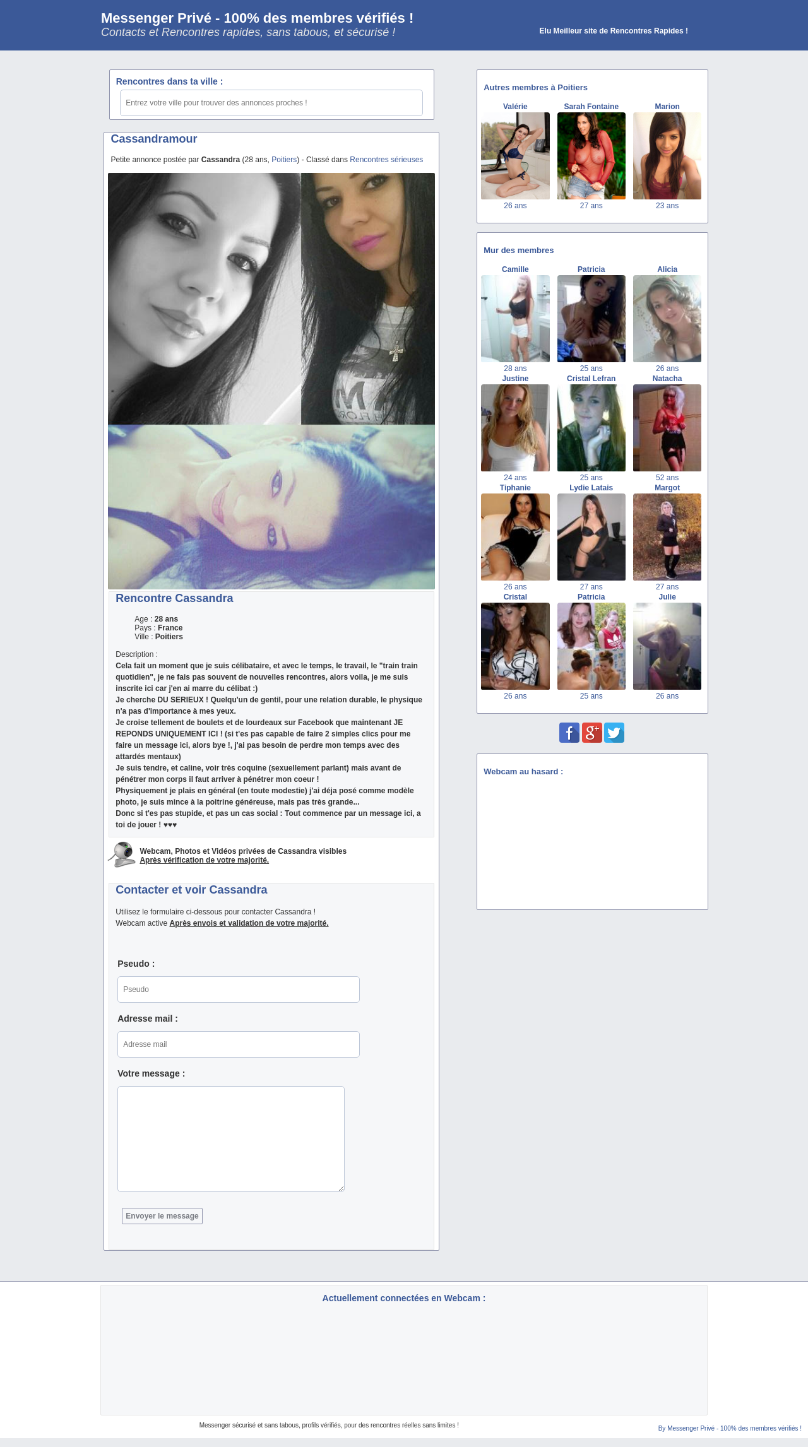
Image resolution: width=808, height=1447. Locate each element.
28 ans (515, 368)
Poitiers (284, 159)
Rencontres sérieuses (386, 159)
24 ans (515, 477)
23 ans (667, 205)
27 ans (591, 205)
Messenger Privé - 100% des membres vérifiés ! (257, 18)
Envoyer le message (162, 1216)
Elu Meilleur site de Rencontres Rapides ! (614, 31)
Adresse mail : (147, 1018)
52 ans (667, 477)
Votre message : (151, 1073)
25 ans (591, 368)
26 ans (515, 205)
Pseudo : (136, 964)
